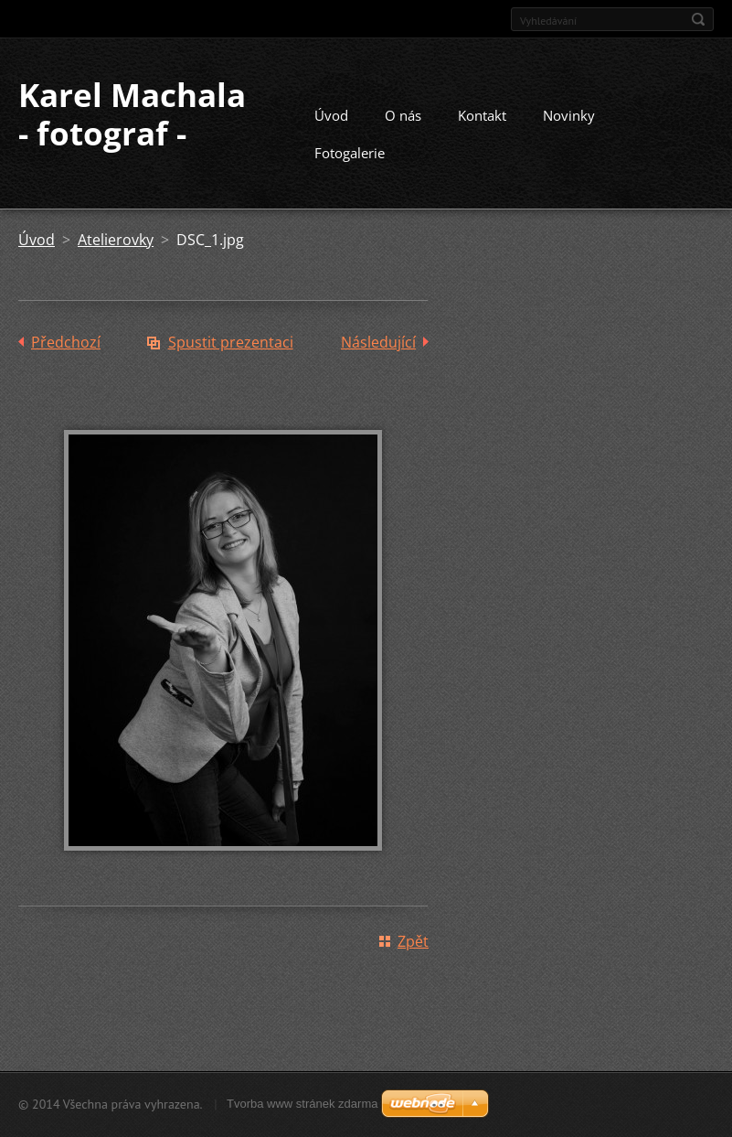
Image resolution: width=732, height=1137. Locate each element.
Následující (378, 342)
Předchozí (66, 342)
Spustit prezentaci (230, 342)
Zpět (413, 941)
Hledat (698, 19)
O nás (403, 115)
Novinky (569, 115)
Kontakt (482, 115)
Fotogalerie (349, 153)
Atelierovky (116, 240)
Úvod (331, 115)
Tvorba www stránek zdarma (302, 1103)
